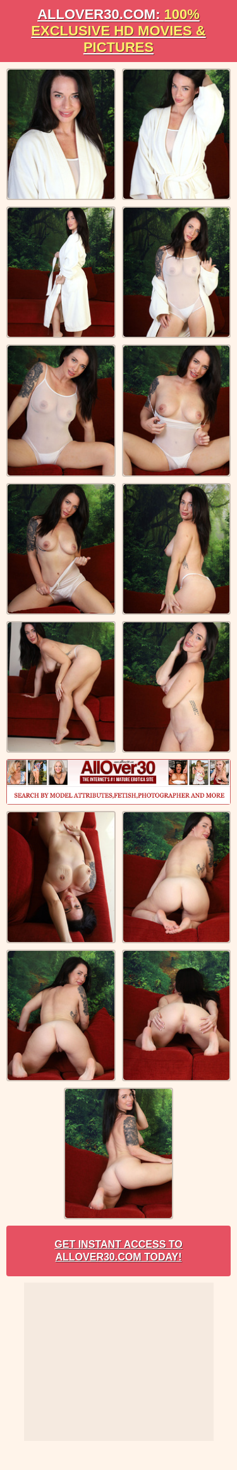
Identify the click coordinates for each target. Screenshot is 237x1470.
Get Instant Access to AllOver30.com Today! (118, 1250)
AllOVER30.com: (118, 30)
